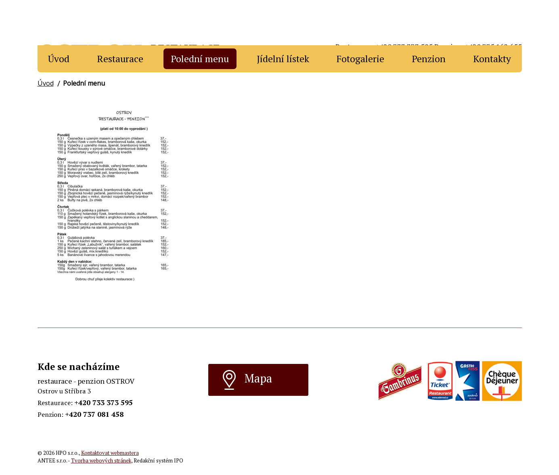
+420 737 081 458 (94, 414)
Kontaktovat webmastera (110, 453)
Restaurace (120, 59)
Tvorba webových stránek (101, 460)
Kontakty (492, 59)
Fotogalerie (360, 59)
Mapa (247, 379)
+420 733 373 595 (103, 402)
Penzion (429, 59)
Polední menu (200, 59)
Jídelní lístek (283, 59)
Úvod (58, 59)
